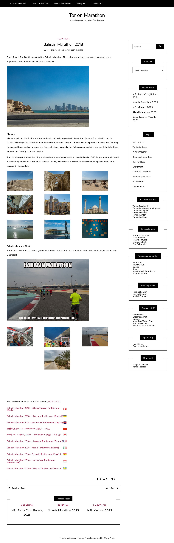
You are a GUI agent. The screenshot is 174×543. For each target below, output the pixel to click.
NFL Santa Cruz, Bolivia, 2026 (145, 96)
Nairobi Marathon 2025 (63, 510)
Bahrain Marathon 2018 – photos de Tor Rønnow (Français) (35, 441)
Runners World (140, 273)
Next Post (110, 488)
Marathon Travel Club (143, 321)
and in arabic (54, 401)
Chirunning (138, 166)
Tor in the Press (140, 147)
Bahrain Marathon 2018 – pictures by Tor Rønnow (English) (35, 422)
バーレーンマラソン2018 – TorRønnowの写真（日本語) (33, 434)
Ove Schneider (140, 244)
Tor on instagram (140, 210)
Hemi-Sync (138, 344)
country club (138, 264)
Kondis (136, 269)
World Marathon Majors (144, 325)
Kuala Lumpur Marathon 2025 (145, 119)
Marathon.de (139, 237)
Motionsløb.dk (139, 242)
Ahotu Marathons (141, 235)
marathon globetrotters (144, 271)
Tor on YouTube (140, 217)
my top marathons (40, 3)
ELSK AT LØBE (140, 152)
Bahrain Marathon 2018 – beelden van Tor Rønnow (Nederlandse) (31, 461)
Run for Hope (139, 161)
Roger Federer (139, 366)
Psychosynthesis (140, 346)
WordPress (109, 537)
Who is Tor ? (96, 3)
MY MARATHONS (18, 3)
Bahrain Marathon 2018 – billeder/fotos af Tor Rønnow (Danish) (33, 409)
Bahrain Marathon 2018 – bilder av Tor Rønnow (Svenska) (34, 468)
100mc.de (137, 262)
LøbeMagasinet (140, 316)
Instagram (81, 3)
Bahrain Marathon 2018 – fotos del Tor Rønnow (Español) (34, 454)
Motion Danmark (141, 323)
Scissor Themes (76, 537)
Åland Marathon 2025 (144, 112)
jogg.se (136, 266)
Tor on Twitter (139, 214)
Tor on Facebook (140, 206)
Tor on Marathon (87, 15)
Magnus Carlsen (140, 364)
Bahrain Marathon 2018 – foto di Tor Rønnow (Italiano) (33, 447)
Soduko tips (138, 181)
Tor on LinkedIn (140, 212)
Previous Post (18, 488)
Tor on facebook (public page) (146, 208)
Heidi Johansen (140, 291)
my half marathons (62, 3)
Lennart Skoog (139, 294)
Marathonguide (140, 239)
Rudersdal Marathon (142, 157)
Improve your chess (142, 176)
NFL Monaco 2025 (99, 510)
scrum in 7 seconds (142, 171)
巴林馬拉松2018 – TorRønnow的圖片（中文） (29, 428)
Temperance (138, 186)
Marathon (63, 38)
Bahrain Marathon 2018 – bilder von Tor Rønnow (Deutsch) (35, 416)
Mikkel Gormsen (140, 296)
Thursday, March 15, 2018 (71, 50)
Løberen (136, 319)
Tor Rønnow (51, 50)
